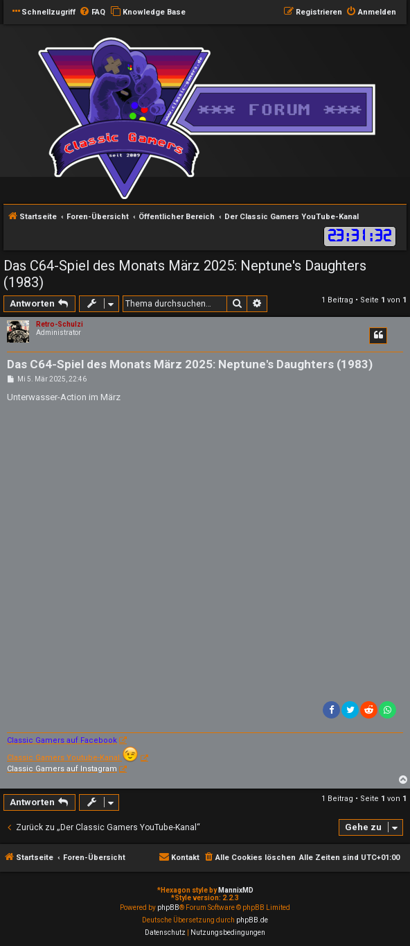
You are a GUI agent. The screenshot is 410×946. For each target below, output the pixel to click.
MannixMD (235, 890)
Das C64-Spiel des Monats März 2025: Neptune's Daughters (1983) (184, 274)
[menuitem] (92, 12)
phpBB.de (252, 920)
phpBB (168, 907)
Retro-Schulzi (59, 324)
